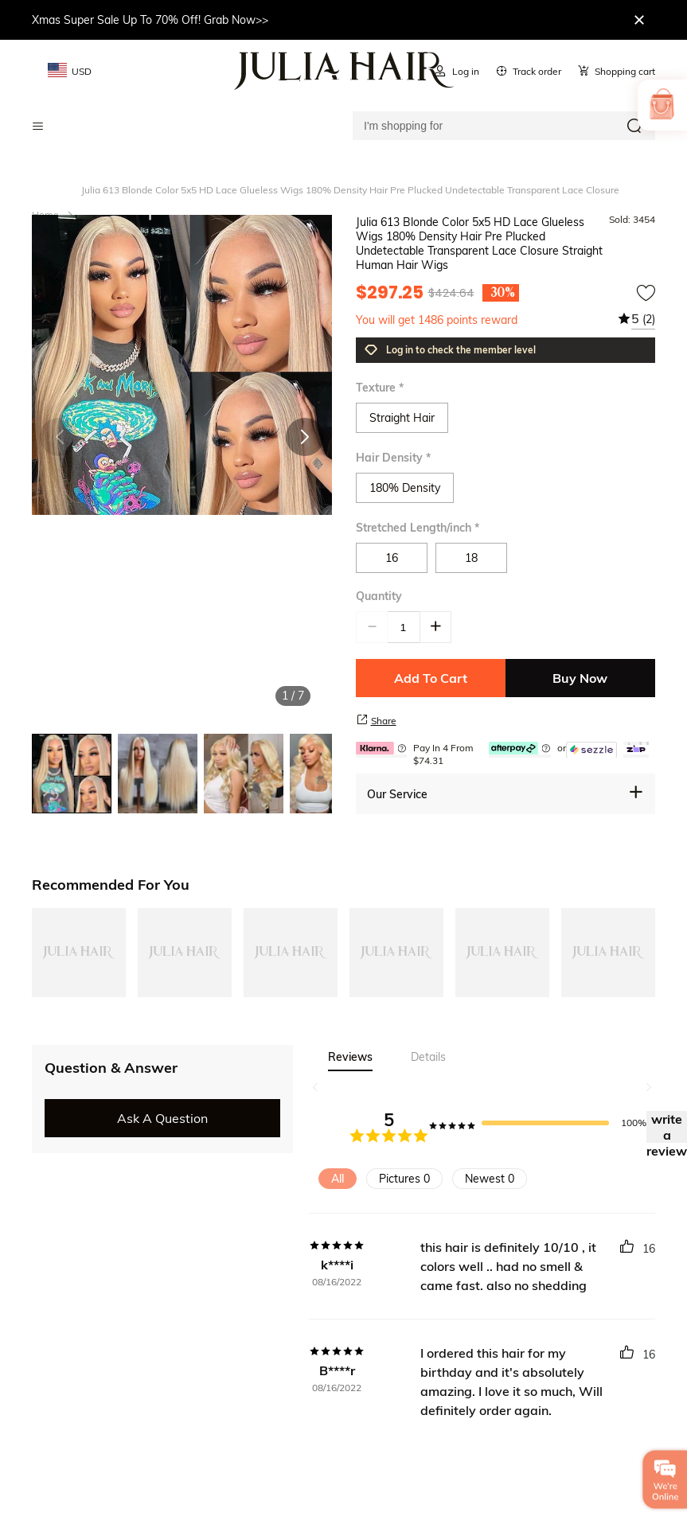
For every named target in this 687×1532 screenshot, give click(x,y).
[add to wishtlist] (645, 292)
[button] (305, 437)
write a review (666, 1127)
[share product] (362, 719)
